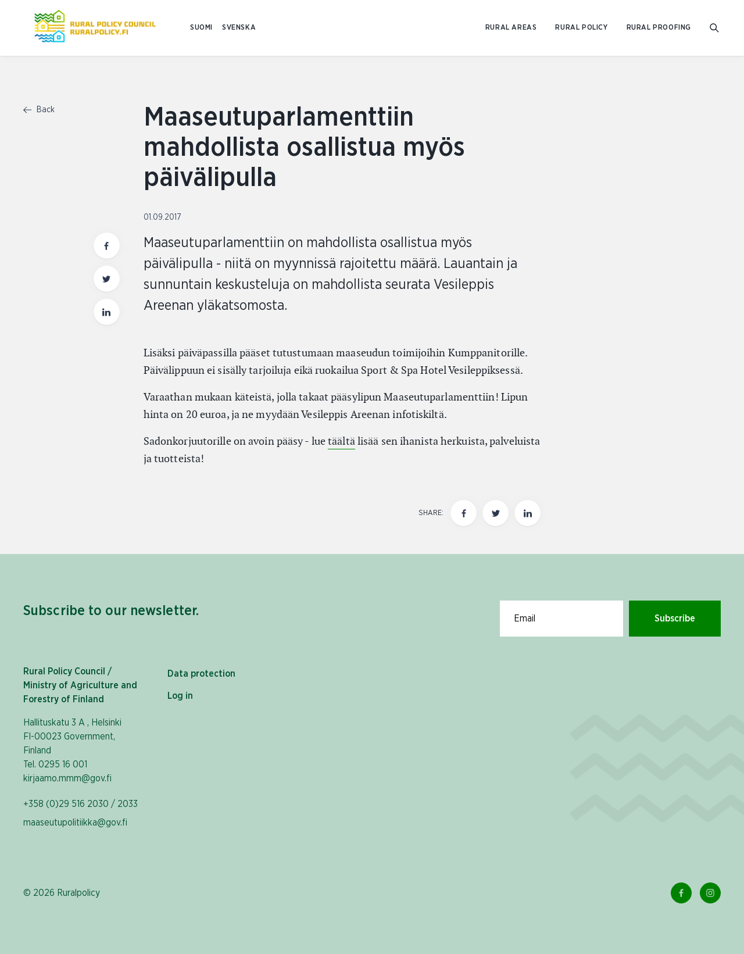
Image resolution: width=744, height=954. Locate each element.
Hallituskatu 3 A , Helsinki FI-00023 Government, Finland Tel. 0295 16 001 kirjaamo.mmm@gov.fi (72, 750)
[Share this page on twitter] (495, 513)
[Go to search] (715, 28)
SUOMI (201, 27)
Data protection (201, 673)
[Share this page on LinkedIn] (527, 513)
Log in (180, 696)
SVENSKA (239, 27)
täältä (341, 441)
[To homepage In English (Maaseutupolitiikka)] (95, 28)
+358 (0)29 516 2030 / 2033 (80, 804)
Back (39, 110)
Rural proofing (659, 27)
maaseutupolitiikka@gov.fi (75, 822)
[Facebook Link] (681, 892)
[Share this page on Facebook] (463, 513)
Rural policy (581, 27)
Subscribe (674, 618)
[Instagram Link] (710, 892)
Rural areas (511, 27)
